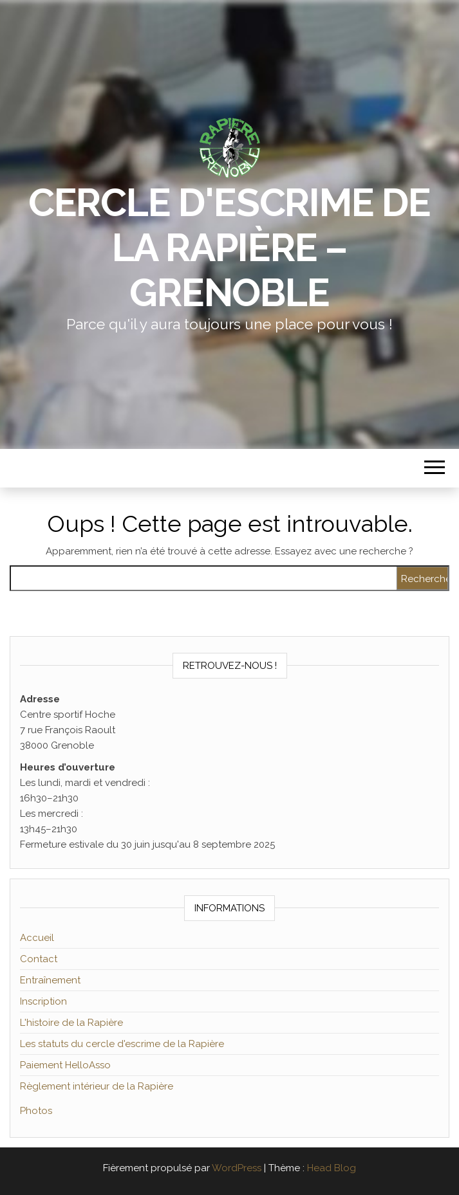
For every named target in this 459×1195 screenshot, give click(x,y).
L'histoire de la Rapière (71, 1022)
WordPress (236, 1168)
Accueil (37, 938)
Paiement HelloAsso (65, 1065)
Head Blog (331, 1168)
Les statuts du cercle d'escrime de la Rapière (122, 1044)
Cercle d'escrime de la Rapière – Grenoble (229, 247)
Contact (38, 959)
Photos (36, 1111)
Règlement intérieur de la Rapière (96, 1086)
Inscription (43, 1001)
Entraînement (50, 980)
